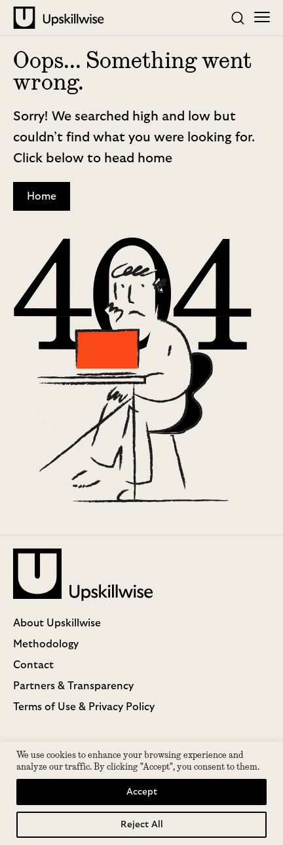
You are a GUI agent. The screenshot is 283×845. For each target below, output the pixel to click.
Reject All (142, 824)
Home (41, 196)
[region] (141, 793)
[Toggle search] (238, 18)
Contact (33, 665)
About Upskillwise (57, 623)
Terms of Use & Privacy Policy (84, 707)
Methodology (46, 644)
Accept (141, 792)
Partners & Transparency (73, 686)
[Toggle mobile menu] (262, 18)
